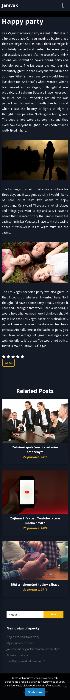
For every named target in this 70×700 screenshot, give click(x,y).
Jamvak (10, 5)
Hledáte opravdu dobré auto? (26, 661)
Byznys (8, 363)
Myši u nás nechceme (20, 643)
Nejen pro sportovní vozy (23, 637)
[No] (65, 687)
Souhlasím (35, 692)
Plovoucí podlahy (17, 655)
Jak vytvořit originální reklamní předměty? (33, 649)
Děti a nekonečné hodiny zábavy (35, 584)
